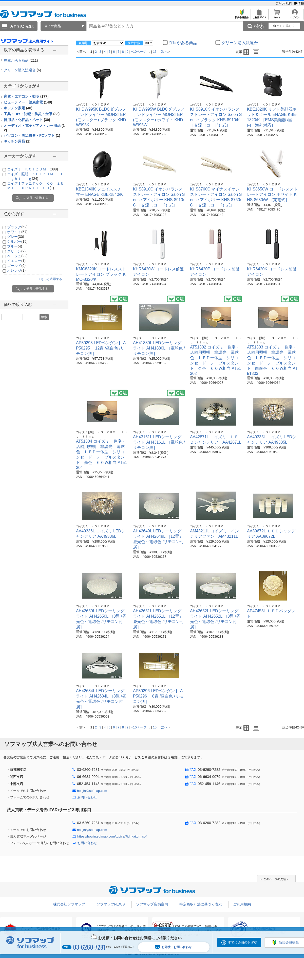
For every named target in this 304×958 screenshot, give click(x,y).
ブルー (14, 246)
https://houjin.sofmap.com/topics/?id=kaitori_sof (112, 836)
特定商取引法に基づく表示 (200, 904)
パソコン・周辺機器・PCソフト (32, 135)
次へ (164, 52)
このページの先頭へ (276, 879)
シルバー (17, 241)
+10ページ (138, 52)
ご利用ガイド (259, 16)
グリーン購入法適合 (22, 70)
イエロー (16, 261)
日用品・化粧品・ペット (27, 120)
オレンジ (16, 270)
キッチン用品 (17, 141)
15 (155, 52)
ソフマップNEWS (111, 904)
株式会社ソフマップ (69, 904)
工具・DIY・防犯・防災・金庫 (32, 114)
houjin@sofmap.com (92, 791)
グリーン (16, 251)
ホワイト (17, 232)
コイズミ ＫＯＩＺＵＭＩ (32, 169)
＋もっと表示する (50, 279)
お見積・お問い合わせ (173, 947)
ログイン (295, 16)
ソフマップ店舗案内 (152, 904)
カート (277, 16)
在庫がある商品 (21, 60)
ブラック (17, 227)
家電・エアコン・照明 (26, 96)
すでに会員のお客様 (242, 942)
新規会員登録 (241, 16)
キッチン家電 (18, 108)
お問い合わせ (87, 797)
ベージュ (17, 256)
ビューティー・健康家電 (28, 102)
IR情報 (299, 3)
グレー (15, 237)
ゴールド (16, 266)
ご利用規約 (284, 3)
